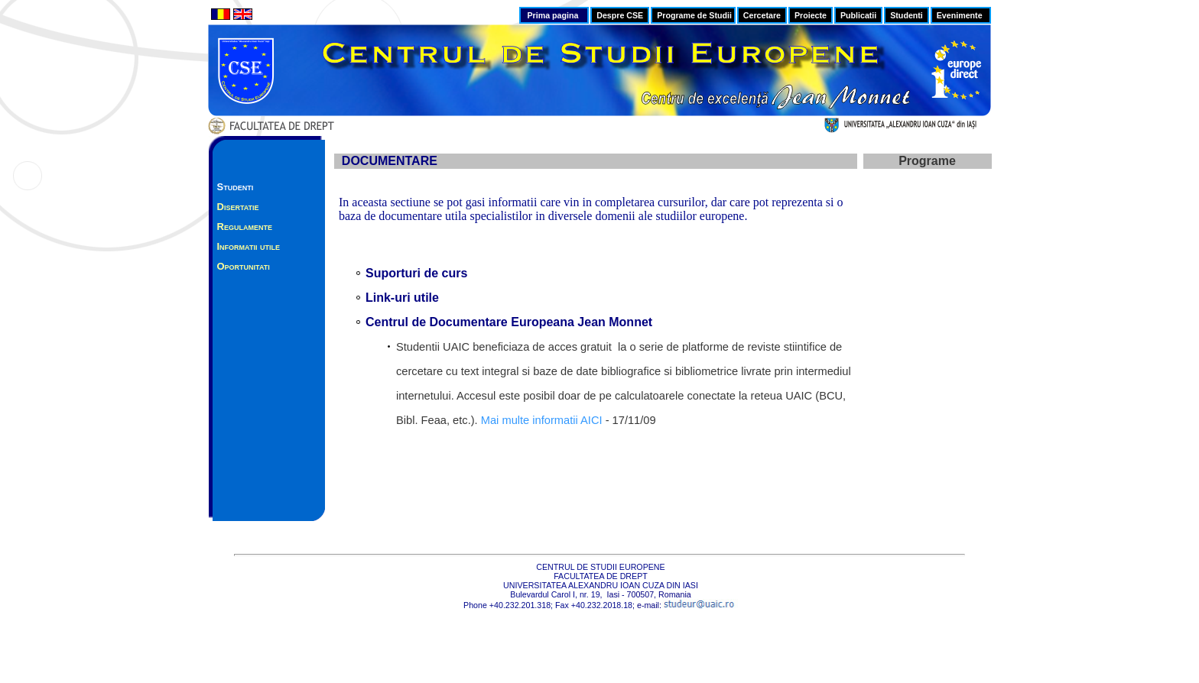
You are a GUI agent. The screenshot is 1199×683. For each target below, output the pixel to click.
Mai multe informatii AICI (542, 420)
